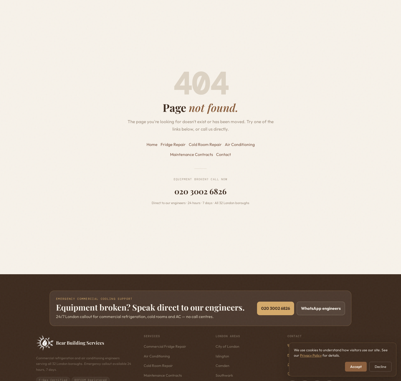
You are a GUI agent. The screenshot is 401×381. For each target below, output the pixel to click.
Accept (356, 366)
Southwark (224, 375)
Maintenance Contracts (191, 154)
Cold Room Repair (205, 144)
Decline (380, 366)
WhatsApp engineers (321, 308)
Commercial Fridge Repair (165, 346)
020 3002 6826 (200, 191)
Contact (223, 154)
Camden (222, 365)
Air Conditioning (240, 144)
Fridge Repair (173, 144)
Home (152, 144)
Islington (222, 356)
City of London (227, 346)
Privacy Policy (311, 355)
